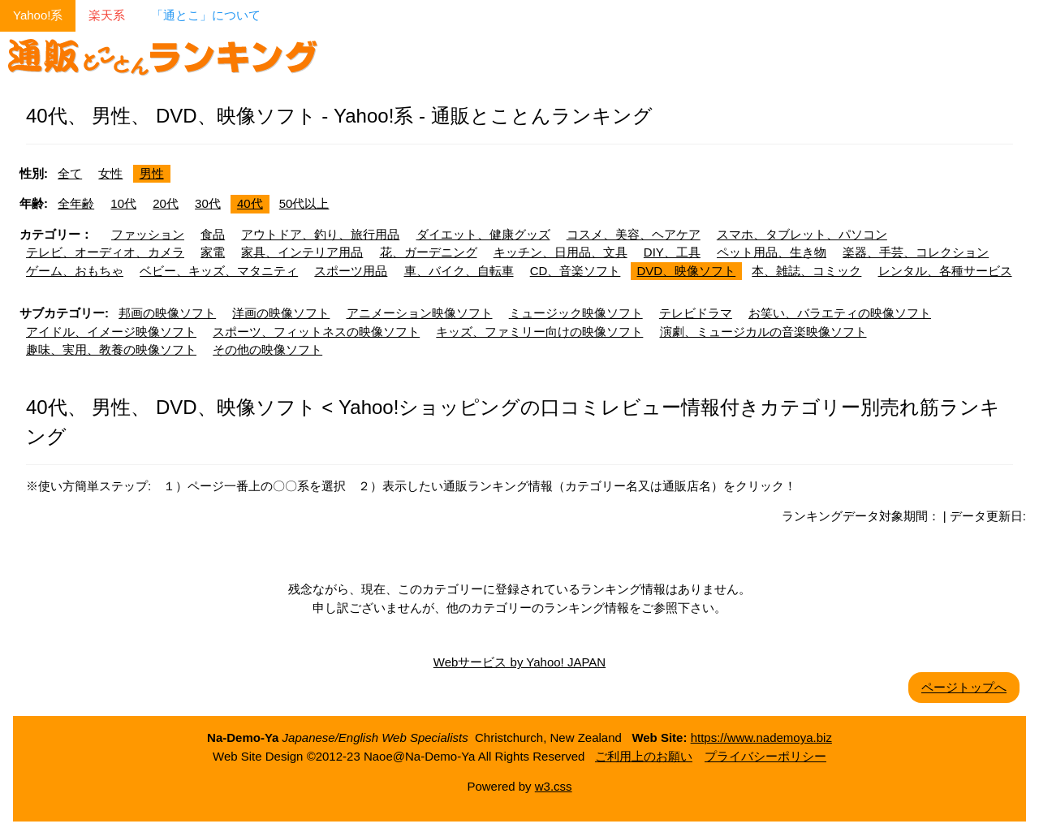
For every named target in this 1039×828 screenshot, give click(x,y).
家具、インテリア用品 (302, 252)
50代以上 (304, 203)
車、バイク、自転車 (459, 271)
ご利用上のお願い (643, 756)
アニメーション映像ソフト (420, 313)
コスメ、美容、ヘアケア (634, 234)
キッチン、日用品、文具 (560, 252)
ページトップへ (964, 687)
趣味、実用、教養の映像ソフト (111, 349)
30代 (208, 203)
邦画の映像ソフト (167, 313)
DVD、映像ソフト (686, 271)
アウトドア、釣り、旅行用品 (320, 234)
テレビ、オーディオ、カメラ (105, 252)
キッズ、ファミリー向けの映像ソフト (539, 332)
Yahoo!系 (38, 15)
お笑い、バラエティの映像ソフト (839, 313)
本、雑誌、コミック (806, 271)
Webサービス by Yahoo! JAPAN (519, 662)
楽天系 (106, 15)
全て (70, 173)
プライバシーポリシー (765, 756)
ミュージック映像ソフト (576, 313)
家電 (212, 252)
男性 (152, 173)
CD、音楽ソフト (575, 271)
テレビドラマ (695, 313)
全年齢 (76, 203)
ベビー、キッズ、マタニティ (219, 271)
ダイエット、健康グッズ (483, 234)
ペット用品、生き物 (771, 252)
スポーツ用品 (350, 271)
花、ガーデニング (428, 252)
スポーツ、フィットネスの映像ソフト (316, 332)
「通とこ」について (206, 15)
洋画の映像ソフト (281, 313)
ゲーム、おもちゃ (74, 271)
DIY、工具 (672, 252)
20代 (166, 203)
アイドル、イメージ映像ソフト (111, 332)
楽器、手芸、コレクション (916, 252)
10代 (123, 203)
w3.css (553, 786)
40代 (250, 203)
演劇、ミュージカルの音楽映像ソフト (763, 332)
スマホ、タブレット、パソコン (802, 234)
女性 (110, 173)
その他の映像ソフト (267, 349)
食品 (212, 234)
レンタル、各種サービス (945, 271)
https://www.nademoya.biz (761, 737)
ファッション (147, 234)
